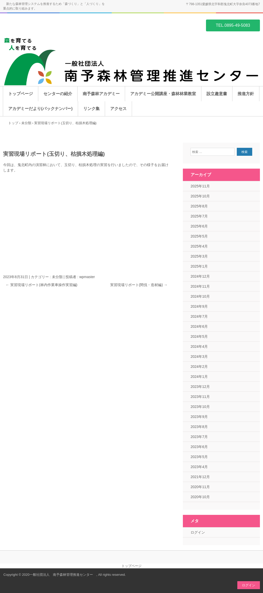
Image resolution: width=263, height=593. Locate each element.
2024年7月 (199, 316)
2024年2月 (199, 366)
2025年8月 (199, 206)
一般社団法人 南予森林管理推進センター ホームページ (27, 25)
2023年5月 (199, 457)
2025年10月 (200, 196)
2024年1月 (199, 377)
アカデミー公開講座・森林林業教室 (163, 94)
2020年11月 (200, 487)
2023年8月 (199, 427)
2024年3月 (199, 356)
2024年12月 (200, 276)
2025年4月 (199, 246)
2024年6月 (199, 326)
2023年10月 (200, 407)
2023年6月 (199, 447)
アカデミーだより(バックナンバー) (40, 108)
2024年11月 (200, 286)
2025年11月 (200, 186)
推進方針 (246, 94)
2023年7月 (199, 437)
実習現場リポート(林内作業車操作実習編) (41, 285)
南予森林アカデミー (101, 94)
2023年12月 (200, 387)
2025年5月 (199, 236)
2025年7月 (199, 216)
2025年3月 (199, 256)
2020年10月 (200, 497)
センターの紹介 (57, 94)
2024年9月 (199, 306)
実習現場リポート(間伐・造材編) (138, 285)
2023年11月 (200, 397)
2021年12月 (200, 477)
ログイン (198, 532)
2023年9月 (199, 417)
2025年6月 (199, 226)
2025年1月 (199, 266)
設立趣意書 (216, 94)
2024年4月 (199, 346)
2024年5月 (199, 336)
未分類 (57, 277)
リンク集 (91, 108)
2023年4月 (199, 467)
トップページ (20, 94)
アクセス (118, 108)
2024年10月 (200, 296)
